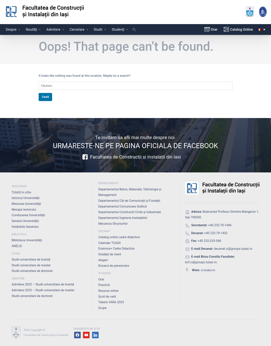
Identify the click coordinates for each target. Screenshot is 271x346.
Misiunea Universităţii (26, 204)
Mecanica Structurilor (113, 223)
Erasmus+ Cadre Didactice (116, 248)
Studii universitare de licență (31, 259)
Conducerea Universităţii (28, 215)
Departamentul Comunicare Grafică (122, 206)
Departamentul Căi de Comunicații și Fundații (129, 201)
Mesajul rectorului (24, 209)
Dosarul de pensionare (113, 266)
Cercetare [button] (79, 29)
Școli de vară (107, 296)
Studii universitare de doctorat (32, 271)
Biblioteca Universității (27, 240)
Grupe (102, 308)
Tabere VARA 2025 (111, 302)
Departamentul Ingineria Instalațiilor (122, 218)
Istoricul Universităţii (26, 198)
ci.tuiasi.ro (208, 270)
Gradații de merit (109, 254)
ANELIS (17, 246)
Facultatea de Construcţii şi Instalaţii (46, 335)
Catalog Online (241, 29)
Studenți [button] (120, 29)
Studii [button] (100, 29)
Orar (214, 29)
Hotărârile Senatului (25, 227)
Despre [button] (13, 29)
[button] (134, 30)
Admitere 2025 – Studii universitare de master (43, 290)
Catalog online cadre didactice (119, 237)
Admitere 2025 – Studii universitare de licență (43, 284)
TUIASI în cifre (21, 192)
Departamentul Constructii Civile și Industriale (129, 212)
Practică (103, 285)
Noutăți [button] (33, 29)
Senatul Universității (25, 221)
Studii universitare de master (31, 265)
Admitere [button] (55, 29)
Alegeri (103, 260)
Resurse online (108, 291)
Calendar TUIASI (109, 243)
